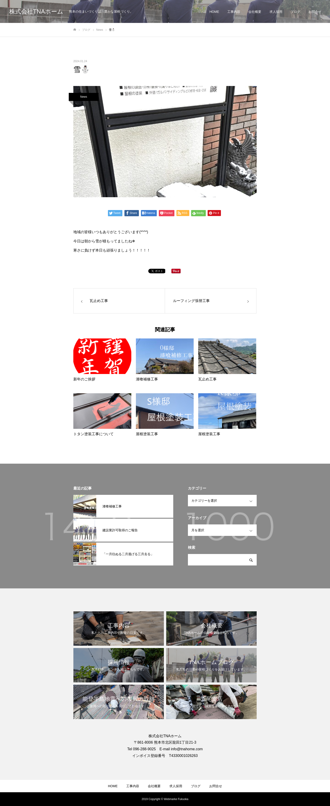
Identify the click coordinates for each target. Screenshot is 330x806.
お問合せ (314, 12)
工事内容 (233, 12)
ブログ (295, 12)
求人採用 (276, 12)
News (83, 96)
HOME (214, 12)
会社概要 (254, 12)
